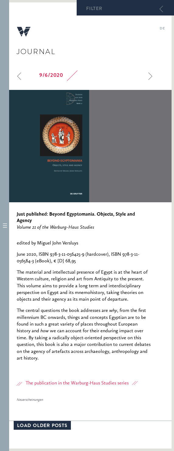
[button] (4, 225)
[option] (90, 146)
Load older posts (42, 426)
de (162, 29)
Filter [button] (94, 9)
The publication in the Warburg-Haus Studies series (77, 383)
